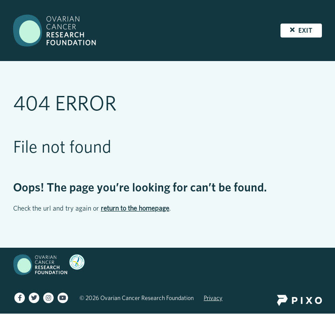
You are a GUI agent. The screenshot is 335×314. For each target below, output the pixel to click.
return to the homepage (135, 208)
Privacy (213, 297)
